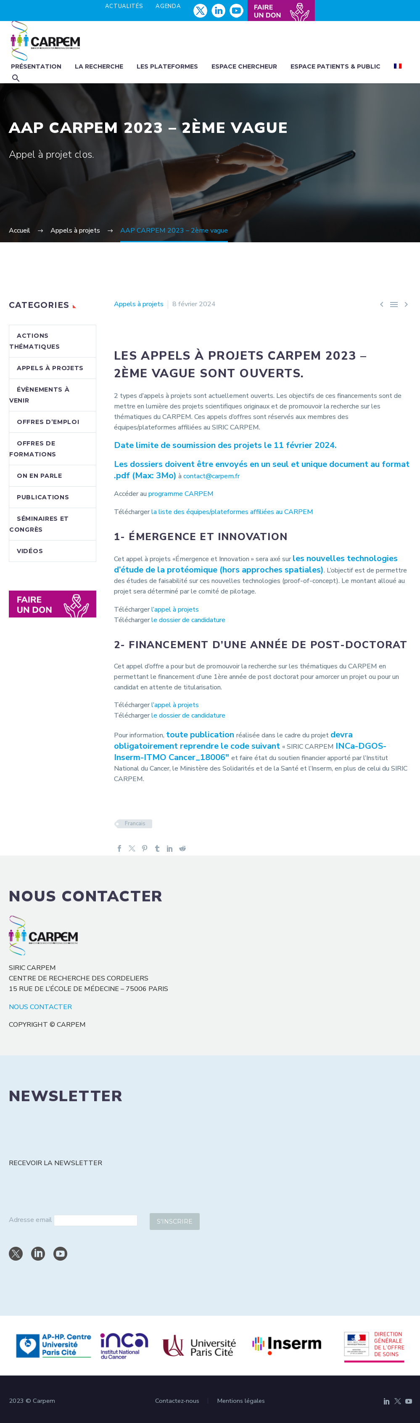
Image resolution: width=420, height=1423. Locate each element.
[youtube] (60, 1254)
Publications (43, 497)
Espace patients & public (335, 66)
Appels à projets (139, 304)
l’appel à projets (175, 609)
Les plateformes (167, 66)
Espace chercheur (244, 66)
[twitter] (16, 1254)
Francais (135, 823)
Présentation (36, 66)
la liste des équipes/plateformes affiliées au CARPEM (232, 512)
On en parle (39, 476)
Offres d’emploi (48, 422)
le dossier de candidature (189, 620)
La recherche (99, 66)
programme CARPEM (181, 493)
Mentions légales (241, 1401)
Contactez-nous (177, 1401)
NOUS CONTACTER (40, 1007)
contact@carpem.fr (211, 476)
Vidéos (30, 551)
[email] (95, 1220)
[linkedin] (38, 1254)
